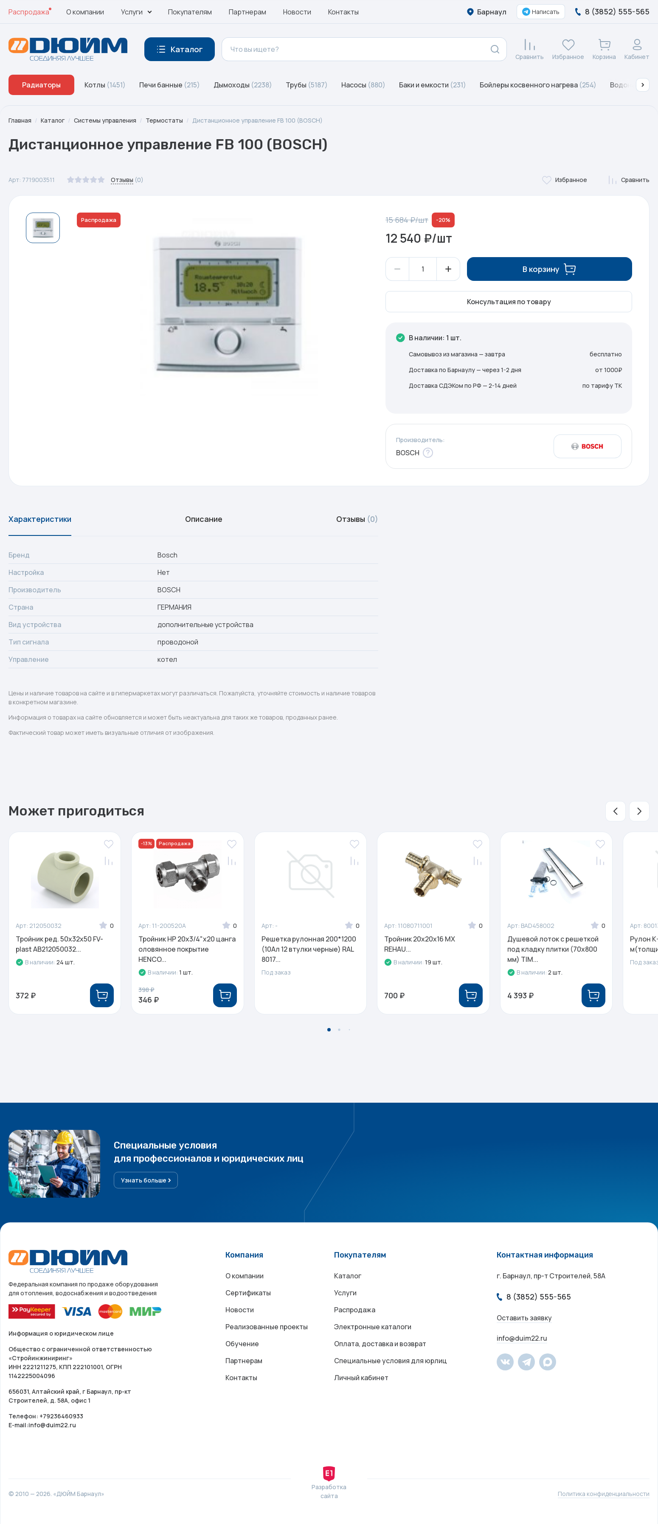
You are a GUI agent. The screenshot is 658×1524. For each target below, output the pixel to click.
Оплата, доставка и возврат (380, 1343)
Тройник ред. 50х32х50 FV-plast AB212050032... (59, 944)
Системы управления (105, 120)
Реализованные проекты (266, 1326)
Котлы (105, 85)
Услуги (345, 1292)
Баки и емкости (432, 85)
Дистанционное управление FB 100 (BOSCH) (257, 120)
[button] (643, 85)
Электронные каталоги (372, 1326)
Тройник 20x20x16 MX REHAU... (419, 944)
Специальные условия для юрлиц (390, 1360)
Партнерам (247, 12)
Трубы (307, 85)
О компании (85, 12)
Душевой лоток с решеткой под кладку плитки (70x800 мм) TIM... (553, 949)
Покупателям (190, 12)
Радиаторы (41, 85)
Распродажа (28, 12)
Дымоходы (243, 85)
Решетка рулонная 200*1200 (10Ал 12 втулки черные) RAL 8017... (309, 949)
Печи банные (169, 85)
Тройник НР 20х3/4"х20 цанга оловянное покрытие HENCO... (187, 949)
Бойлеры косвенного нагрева (538, 85)
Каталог (53, 120)
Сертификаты (248, 1292)
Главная (19, 120)
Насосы (363, 85)
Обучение (242, 1343)
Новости (297, 12)
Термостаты (164, 120)
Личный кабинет (361, 1377)
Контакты (343, 12)
